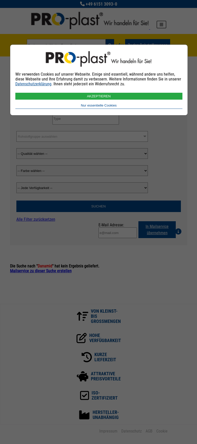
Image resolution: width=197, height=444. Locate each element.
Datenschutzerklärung (33, 83)
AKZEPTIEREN (99, 96)
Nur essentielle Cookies (99, 105)
